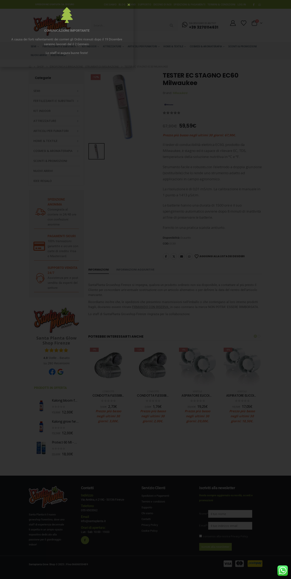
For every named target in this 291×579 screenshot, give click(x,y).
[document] (145, 289)
